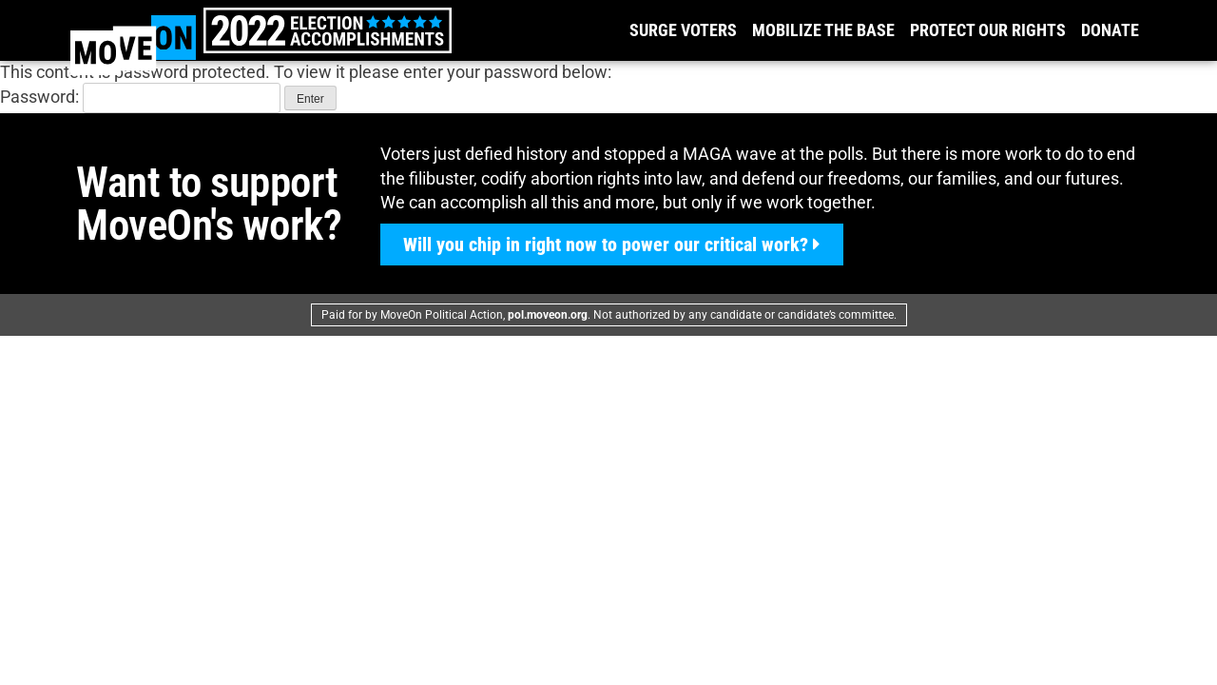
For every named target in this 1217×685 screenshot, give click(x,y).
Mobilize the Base (823, 30)
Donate (1110, 30)
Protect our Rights (988, 30)
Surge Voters (683, 30)
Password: (140, 97)
